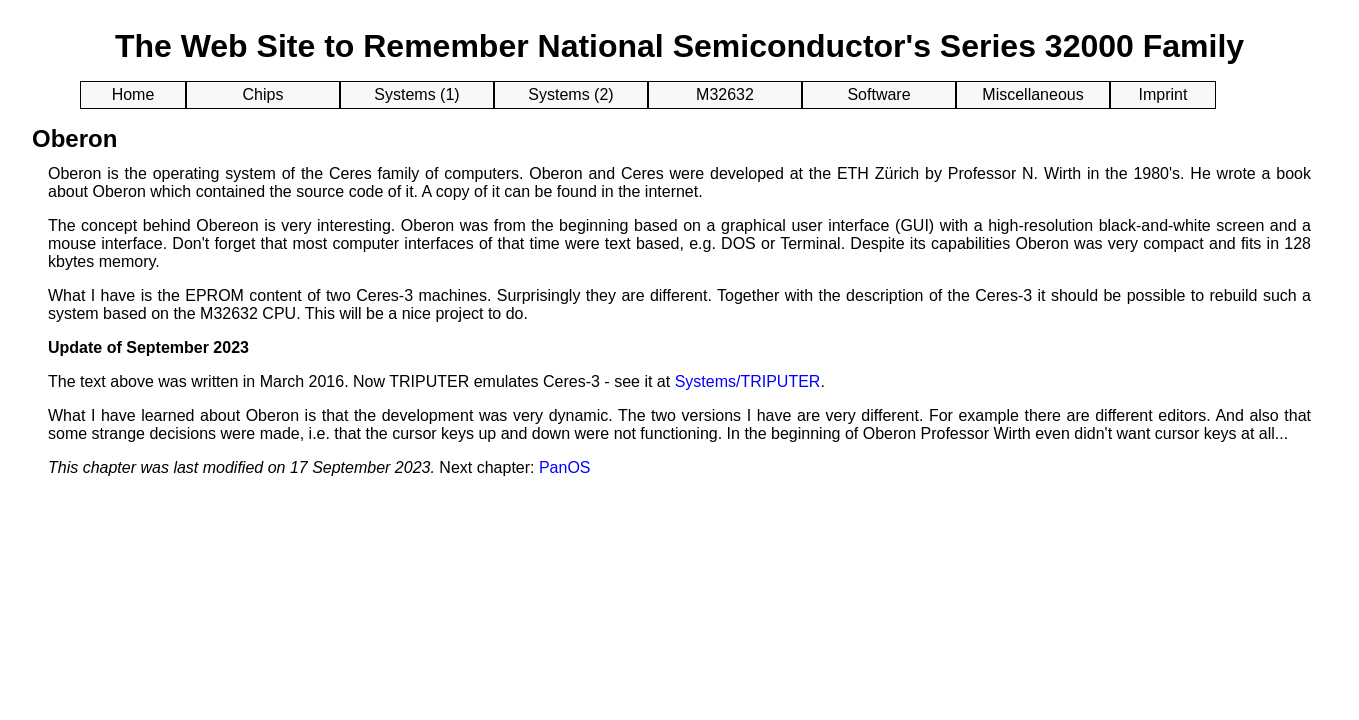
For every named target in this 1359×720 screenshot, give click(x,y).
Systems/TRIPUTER (748, 381)
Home (133, 94)
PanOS (565, 467)
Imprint (1163, 94)
